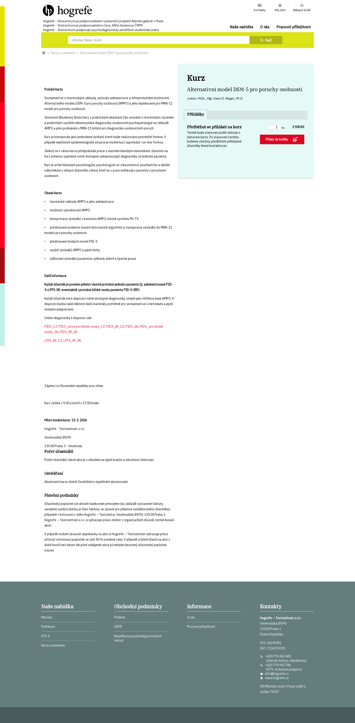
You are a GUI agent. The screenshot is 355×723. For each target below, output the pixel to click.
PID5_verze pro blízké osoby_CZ (82, 327)
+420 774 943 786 (278, 665)
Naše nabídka (241, 26)
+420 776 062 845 (278, 656)
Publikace (48, 627)
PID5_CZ (50, 327)
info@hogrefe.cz (277, 674)
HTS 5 (45, 636)
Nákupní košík (302, 10)
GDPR (118, 627)
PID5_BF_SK (68, 332)
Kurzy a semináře (63, 53)
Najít (268, 40)
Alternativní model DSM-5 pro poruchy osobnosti (114, 53)
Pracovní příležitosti (293, 26)
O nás (264, 26)
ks (283, 127)
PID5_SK (132, 327)
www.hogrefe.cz (277, 678)
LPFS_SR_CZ (53, 341)
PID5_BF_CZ (115, 327)
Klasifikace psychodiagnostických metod (137, 638)
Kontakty (260, 10)
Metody (46, 617)
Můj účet (280, 10)
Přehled (119, 617)
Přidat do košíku (277, 139)
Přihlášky (195, 114)
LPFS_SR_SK (72, 341)
